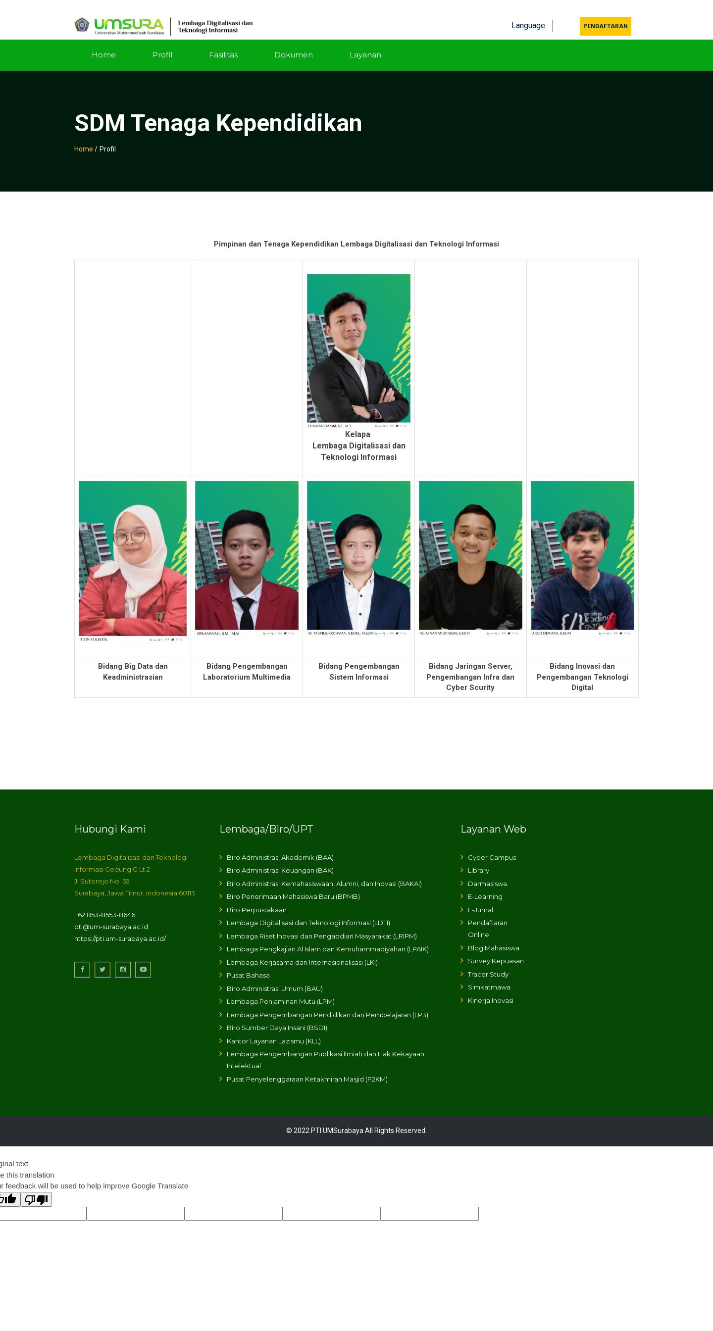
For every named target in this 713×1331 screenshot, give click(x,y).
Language (528, 13)
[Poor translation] (36, 1187)
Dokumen (293, 43)
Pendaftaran (605, 14)
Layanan (365, 43)
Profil (162, 43)
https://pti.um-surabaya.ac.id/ (120, 927)
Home (104, 43)
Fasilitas (223, 43)
